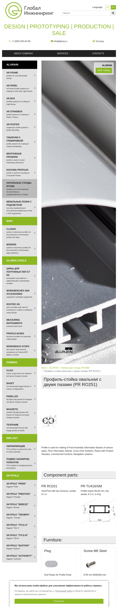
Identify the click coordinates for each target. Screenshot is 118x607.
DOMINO (11, 362)
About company (23, 53)
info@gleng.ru (60, 41)
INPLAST (12, 438)
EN (113, 7)
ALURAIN (53, 368)
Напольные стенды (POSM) (75, 368)
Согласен (59, 601)
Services (62, 53)
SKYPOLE (12, 475)
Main (43, 368)
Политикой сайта (63, 591)
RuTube (100, 41)
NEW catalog (103, 70)
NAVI (9, 220)
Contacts (98, 53)
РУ (107, 7)
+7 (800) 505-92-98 (20, 41)
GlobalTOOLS (16, 260)
